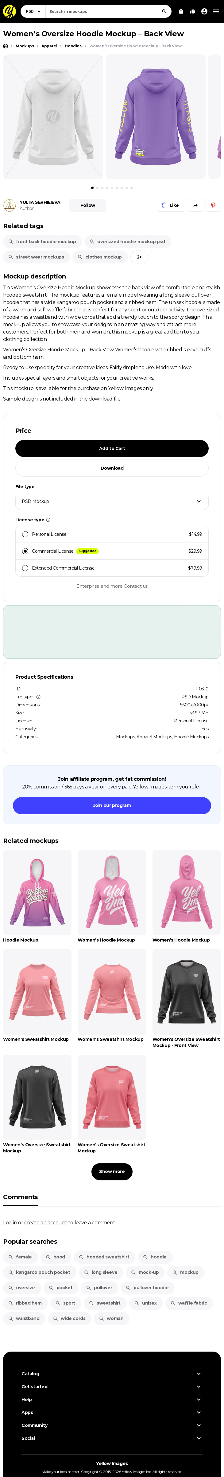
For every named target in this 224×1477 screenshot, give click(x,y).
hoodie (155, 1257)
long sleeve (101, 1272)
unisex (145, 1303)
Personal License (191, 721)
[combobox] (108, 11)
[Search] (164, 11)
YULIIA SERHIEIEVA (40, 202)
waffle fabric (188, 1303)
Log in (10, 1222)
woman (111, 1318)
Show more (112, 1171)
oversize (21, 1287)
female (20, 1257)
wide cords (69, 1318)
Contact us (136, 586)
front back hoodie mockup (42, 241)
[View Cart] (181, 11)
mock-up (145, 1272)
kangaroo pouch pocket (39, 1272)
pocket (60, 1287)
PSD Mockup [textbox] (35, 501)
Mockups (125, 737)
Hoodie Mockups (191, 737)
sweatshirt (105, 1303)
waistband (23, 1318)
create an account (45, 1222)
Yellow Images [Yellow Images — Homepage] (112, 1464)
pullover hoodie (147, 1287)
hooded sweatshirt (104, 1257)
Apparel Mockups (154, 737)
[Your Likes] (193, 11)
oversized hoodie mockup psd (127, 241)
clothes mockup (99, 257)
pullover (99, 1287)
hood (55, 1257)
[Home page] (5, 46)
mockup (185, 1272)
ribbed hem (25, 1303)
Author (27, 208)
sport (65, 1303)
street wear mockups (36, 257)
